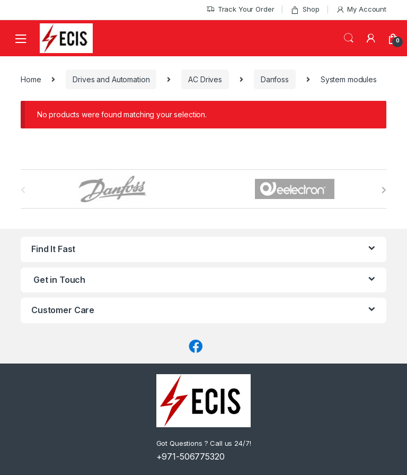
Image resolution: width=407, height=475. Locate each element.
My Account (361, 9)
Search (349, 38)
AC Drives (205, 79)
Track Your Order (240, 9)
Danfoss (275, 79)
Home (31, 79)
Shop (304, 9)
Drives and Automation (111, 79)
